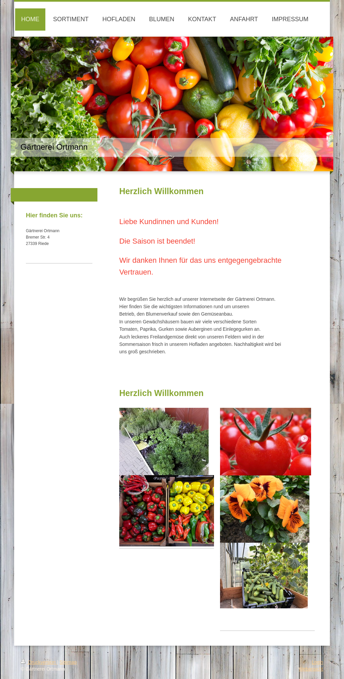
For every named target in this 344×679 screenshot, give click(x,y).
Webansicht (311, 669)
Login (317, 662)
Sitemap (68, 662)
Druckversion (39, 662)
